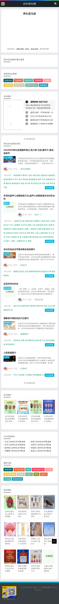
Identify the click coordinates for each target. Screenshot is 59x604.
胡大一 (6, 203)
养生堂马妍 (19, 469)
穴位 (32, 116)
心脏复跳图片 (10, 353)
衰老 (15, 306)
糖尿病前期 (33, 271)
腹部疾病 (34, 102)
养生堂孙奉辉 (10, 474)
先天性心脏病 (26, 225)
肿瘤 (27, 221)
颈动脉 (25, 179)
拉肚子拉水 (43, 102)
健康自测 (34, 120)
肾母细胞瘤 (37, 375)
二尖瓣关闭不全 (21, 241)
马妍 (47, 183)
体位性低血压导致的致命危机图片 (19, 249)
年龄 (43, 183)
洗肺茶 (47, 80)
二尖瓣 (12, 241)
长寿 (19, 306)
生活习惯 (51, 306)
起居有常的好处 (11, 284)
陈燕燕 (6, 275)
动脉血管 (44, 175)
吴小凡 (49, 469)
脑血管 (8, 183)
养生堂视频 (8, 158)
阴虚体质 (28, 80)
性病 (28, 233)
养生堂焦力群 (36, 183)
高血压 (6, 254)
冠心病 (21, 221)
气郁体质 (38, 80)
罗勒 (36, 474)
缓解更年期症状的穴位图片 (16, 318)
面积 (46, 233)
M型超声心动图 (22, 229)
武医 (34, 175)
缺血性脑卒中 (9, 179)
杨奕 (32, 112)
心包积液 (13, 237)
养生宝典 (34, 49)
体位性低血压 (43, 271)
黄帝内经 (40, 306)
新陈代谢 (25, 306)
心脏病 (16, 221)
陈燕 (53, 271)
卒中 (16, 179)
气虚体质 (18, 80)
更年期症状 (10, 344)
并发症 (16, 233)
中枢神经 (32, 306)
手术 (11, 225)
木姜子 (29, 474)
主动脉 (6, 241)
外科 (20, 179)
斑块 (38, 175)
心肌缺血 (25, 237)
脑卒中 (25, 175)
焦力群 (27, 183)
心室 (33, 225)
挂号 (43, 179)
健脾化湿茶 (19, 85)
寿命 (46, 306)
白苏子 (43, 474)
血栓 (30, 175)
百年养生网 (29, 3)
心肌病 (42, 221)
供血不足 (22, 233)
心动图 (41, 233)
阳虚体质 (43, 85)
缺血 (22, 183)
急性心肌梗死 (34, 221)
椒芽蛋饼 (8, 469)
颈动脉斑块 (32, 179)
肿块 (32, 233)
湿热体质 (8, 85)
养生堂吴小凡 (38, 469)
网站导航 (20, 49)
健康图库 (34, 124)
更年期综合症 (30, 340)
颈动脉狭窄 (17, 175)
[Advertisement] (29, 32)
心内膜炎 (28, 375)
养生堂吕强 (17, 479)
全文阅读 (49, 188)
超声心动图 (47, 225)
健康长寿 (7, 310)
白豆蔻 (7, 479)
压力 (50, 233)
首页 (27, 49)
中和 (7, 237)
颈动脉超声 (16, 183)
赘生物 (32, 237)
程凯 (22, 340)
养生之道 (7, 288)
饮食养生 (16, 340)
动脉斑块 (49, 179)
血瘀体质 (8, 80)
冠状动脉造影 (48, 237)
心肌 (36, 233)
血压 (27, 271)
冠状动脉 (39, 225)
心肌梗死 (16, 225)
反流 (41, 237)
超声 (39, 179)
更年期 (38, 340)
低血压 (21, 271)
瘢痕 (29, 241)
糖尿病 (16, 271)
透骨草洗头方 (31, 85)
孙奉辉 (21, 474)
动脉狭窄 (51, 175)
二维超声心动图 (35, 229)
